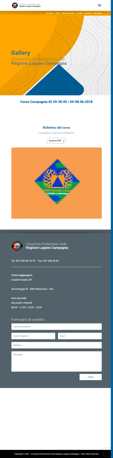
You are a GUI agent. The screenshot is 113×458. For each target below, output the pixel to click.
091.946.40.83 (51, 260)
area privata (97, 13)
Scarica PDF (55, 140)
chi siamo (49, 13)
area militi (87, 13)
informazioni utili (68, 13)
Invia (91, 377)
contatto (79, 13)
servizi (57, 13)
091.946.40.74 (24, 260)
